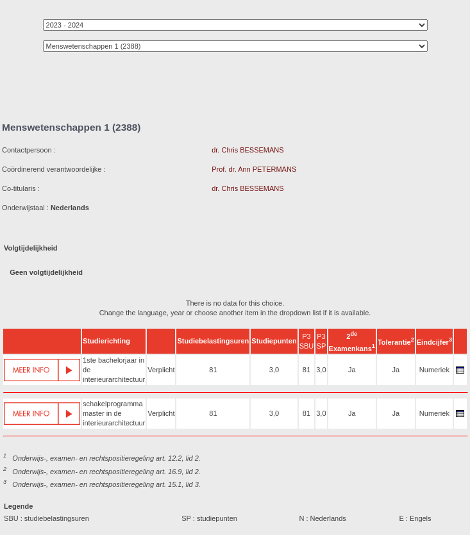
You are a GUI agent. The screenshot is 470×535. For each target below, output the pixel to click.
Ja (352, 370)
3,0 (274, 370)
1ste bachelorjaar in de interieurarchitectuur (114, 369)
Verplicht (160, 370)
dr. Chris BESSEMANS (247, 150)
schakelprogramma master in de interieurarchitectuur (114, 413)
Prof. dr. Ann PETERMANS (254, 169)
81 (213, 370)
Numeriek (434, 370)
